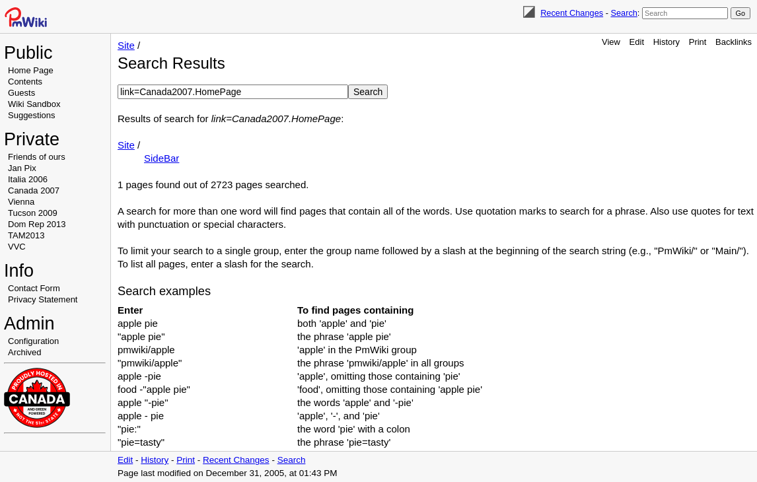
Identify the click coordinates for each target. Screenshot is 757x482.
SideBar (161, 158)
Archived (25, 352)
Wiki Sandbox (34, 104)
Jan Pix (22, 168)
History (666, 42)
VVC (17, 247)
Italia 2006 (28, 179)
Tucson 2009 (32, 213)
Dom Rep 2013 (36, 224)
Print (698, 42)
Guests (21, 93)
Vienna (21, 202)
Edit (637, 42)
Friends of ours (36, 157)
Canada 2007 (33, 190)
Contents (25, 81)
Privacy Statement (43, 299)
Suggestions (31, 115)
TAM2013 (26, 235)
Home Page (31, 70)
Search (623, 13)
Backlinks (733, 42)
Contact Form (34, 288)
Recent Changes (571, 13)
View (611, 42)
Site (126, 45)
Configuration (33, 341)
